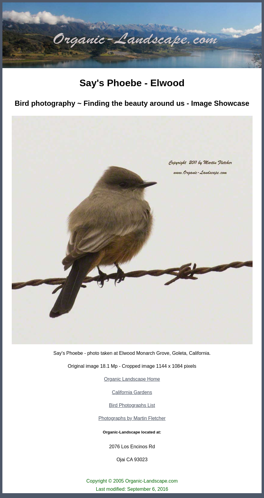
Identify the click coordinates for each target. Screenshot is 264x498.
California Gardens (132, 392)
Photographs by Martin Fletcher (132, 418)
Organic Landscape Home (132, 379)
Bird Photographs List (132, 405)
